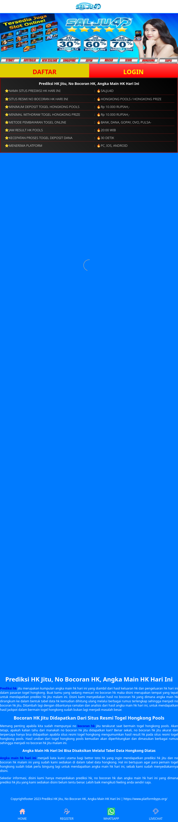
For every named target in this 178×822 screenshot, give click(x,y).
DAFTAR (44, 71)
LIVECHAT (155, 814)
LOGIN (133, 71)
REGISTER (66, 814)
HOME (22, 814)
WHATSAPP (111, 814)
